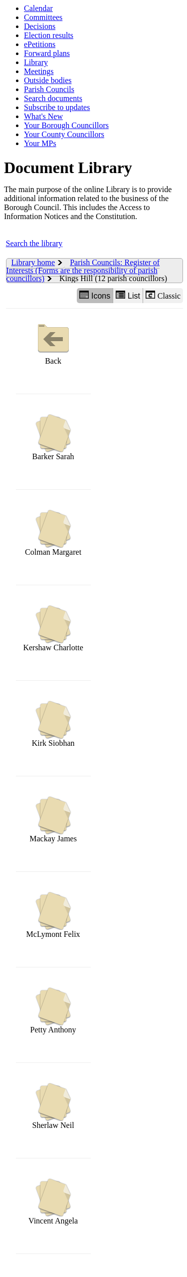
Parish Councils (49, 89)
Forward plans (47, 53)
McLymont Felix (53, 915)
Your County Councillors (64, 134)
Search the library (34, 243)
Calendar (38, 8)
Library (36, 62)
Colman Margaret (53, 533)
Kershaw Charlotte (53, 628)
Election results (48, 35)
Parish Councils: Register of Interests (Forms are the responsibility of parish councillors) (83, 270)
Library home (33, 262)
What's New (43, 116)
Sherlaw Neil (53, 1106)
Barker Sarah (53, 437)
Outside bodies (48, 80)
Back (53, 342)
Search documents (53, 98)
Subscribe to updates (57, 107)
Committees (43, 17)
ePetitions (39, 44)
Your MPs (40, 143)
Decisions (39, 26)
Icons (94, 295)
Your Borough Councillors (66, 125)
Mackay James (53, 819)
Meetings (39, 71)
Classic (163, 295)
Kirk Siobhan (53, 724)
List (128, 295)
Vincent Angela (53, 1201)
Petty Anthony (53, 1010)
